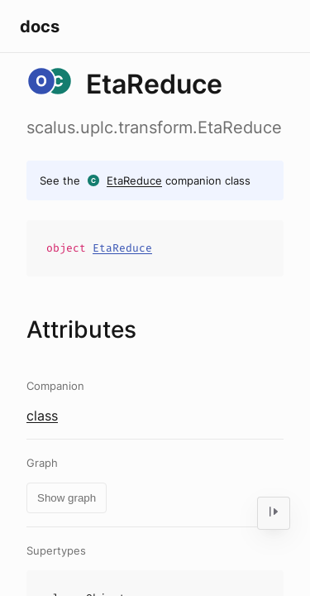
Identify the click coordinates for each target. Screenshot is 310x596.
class (42, 415)
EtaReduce (134, 180)
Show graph (66, 498)
